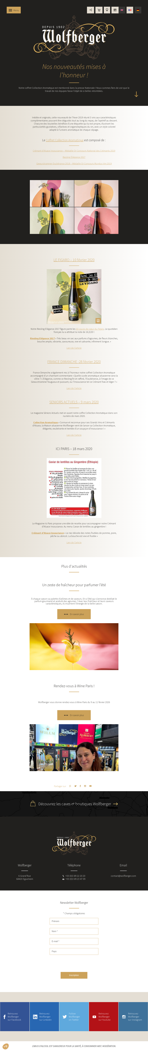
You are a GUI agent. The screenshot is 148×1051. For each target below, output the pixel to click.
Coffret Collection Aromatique (65, 140)
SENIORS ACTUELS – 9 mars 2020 (74, 402)
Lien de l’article (74, 347)
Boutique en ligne (99, 10)
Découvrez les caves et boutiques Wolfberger (75, 803)
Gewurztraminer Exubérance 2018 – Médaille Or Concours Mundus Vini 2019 (74, 163)
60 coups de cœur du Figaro (90, 328)
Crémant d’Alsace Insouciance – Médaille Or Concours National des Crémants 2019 (74, 150)
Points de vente (107, 10)
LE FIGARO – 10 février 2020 (74, 259)
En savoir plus (77, 614)
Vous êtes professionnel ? (115, 10)
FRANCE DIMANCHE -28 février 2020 (74, 361)
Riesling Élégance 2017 (74, 157)
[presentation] (74, 963)
